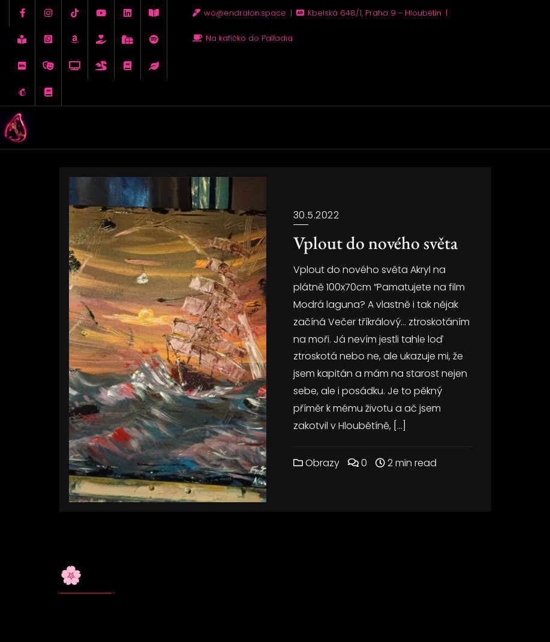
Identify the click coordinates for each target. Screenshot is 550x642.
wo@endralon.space (240, 13)
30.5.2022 (316, 215)
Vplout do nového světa (375, 242)
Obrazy (316, 463)
